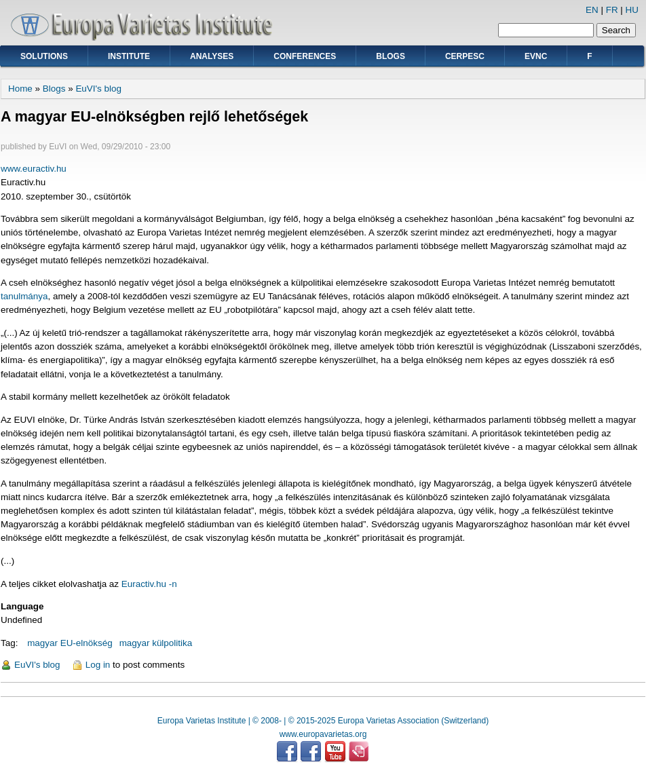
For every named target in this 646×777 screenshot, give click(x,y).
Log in (98, 665)
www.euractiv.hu (33, 169)
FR (612, 10)
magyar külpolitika (156, 643)
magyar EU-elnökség (69, 643)
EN (592, 10)
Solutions (44, 56)
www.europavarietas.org (323, 734)
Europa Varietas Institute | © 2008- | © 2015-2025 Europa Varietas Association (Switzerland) (323, 720)
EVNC (536, 56)
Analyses (211, 56)
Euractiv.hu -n (149, 584)
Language (22, 606)
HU (632, 10)
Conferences (304, 56)
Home (20, 88)
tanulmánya (24, 296)
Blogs (390, 56)
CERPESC (464, 56)
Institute (129, 56)
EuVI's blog (98, 88)
